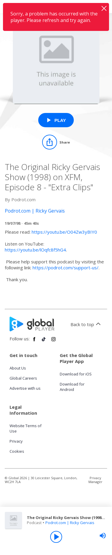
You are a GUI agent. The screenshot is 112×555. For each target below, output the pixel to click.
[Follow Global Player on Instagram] (53, 341)
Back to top (86, 324)
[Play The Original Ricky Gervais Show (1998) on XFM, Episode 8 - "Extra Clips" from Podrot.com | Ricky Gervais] (56, 120)
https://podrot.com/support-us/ (66, 268)
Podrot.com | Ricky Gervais (69, 522)
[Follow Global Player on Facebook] (34, 341)
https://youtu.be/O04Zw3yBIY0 (64, 232)
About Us (18, 368)
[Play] (56, 537)
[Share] (56, 142)
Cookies (17, 451)
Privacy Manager (95, 480)
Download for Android (72, 386)
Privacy (16, 441)
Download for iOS (76, 374)
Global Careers (23, 378)
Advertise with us (25, 388)
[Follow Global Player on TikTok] (44, 341)
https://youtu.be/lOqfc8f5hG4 (35, 250)
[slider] (103, 535)
